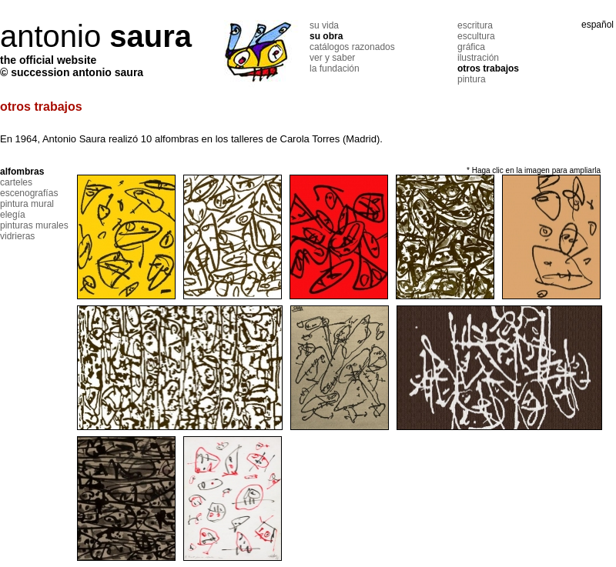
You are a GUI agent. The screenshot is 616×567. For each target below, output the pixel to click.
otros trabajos (488, 68)
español (597, 24)
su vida (324, 25)
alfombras (22, 171)
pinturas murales (34, 225)
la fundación (335, 68)
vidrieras (17, 236)
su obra (326, 36)
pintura (471, 79)
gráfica (471, 47)
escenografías (29, 193)
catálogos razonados (352, 47)
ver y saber (332, 57)
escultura (476, 36)
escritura (475, 25)
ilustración (478, 57)
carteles (16, 182)
